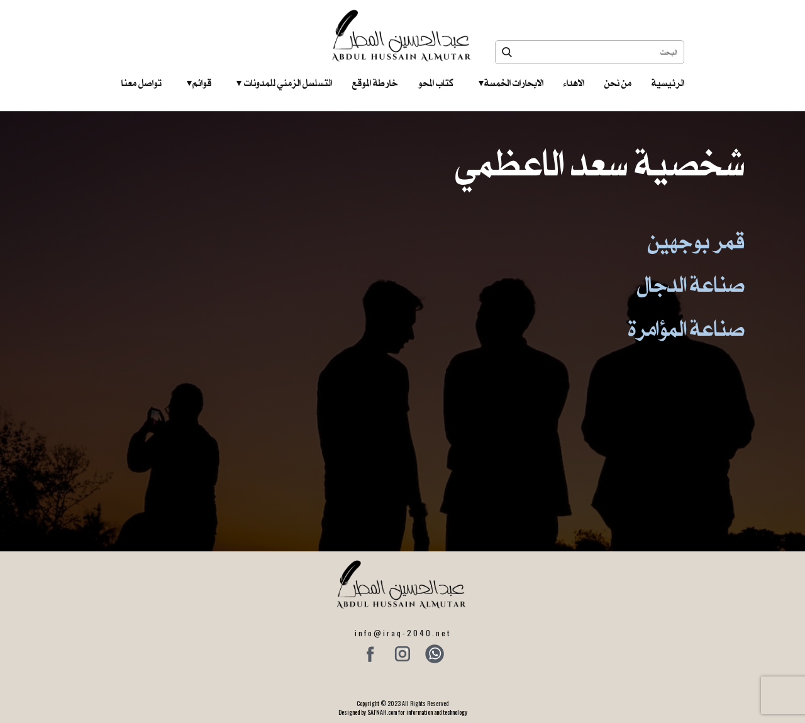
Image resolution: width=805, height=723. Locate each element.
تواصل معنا (141, 83)
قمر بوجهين (696, 241)
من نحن (617, 83)
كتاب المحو (435, 83)
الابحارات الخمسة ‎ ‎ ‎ (511, 83)
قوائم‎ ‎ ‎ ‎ (199, 83)
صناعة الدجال (691, 284)
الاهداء (574, 83)
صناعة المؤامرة (686, 328)
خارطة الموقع (375, 83)
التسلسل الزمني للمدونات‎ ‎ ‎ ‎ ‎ (284, 83)
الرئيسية (668, 83)
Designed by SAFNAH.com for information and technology (402, 712)
